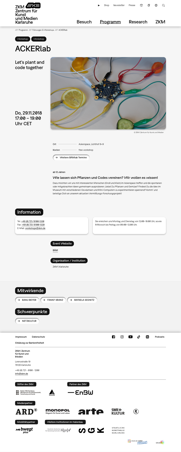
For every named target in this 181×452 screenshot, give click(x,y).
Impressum (21, 336)
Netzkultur (29, 321)
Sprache (156, 5)
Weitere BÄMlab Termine (73, 157)
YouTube (130, 337)
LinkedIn (147, 337)
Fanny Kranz (55, 300)
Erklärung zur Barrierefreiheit (29, 343)
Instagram (122, 337)
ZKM (160, 21)
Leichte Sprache (141, 5)
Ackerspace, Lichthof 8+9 (91, 144)
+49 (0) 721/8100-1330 (32, 221)
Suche (163, 5)
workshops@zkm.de (35, 228)
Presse (132, 5)
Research (138, 21)
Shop (106, 5)
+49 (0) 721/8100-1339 (33, 224)
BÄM (55, 250)
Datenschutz (38, 336)
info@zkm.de (21, 373)
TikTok (139, 337)
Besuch (84, 21)
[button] (108, 93)
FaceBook (113, 337)
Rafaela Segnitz (84, 300)
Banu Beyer (29, 300)
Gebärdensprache (148, 5)
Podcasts (159, 336)
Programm (110, 21)
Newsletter (119, 5)
